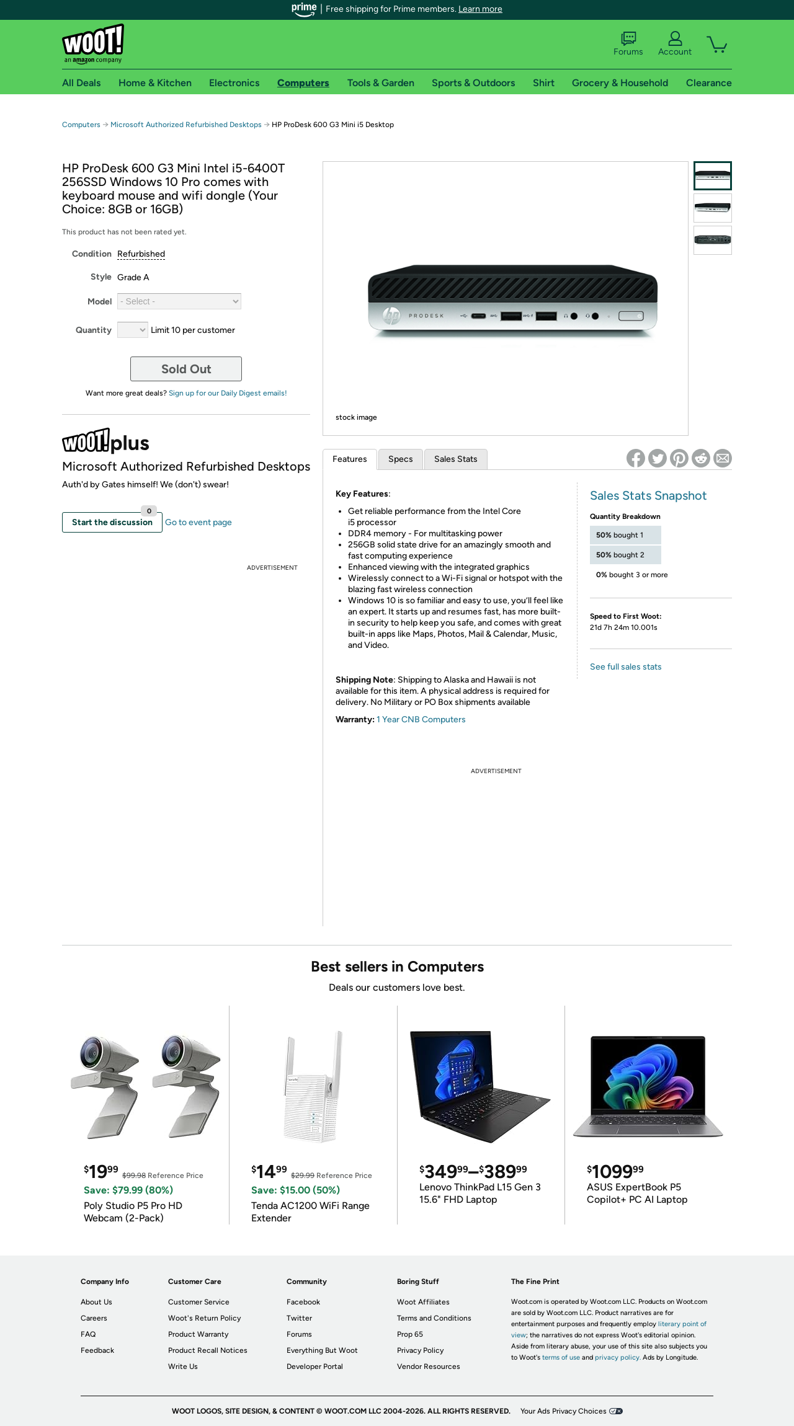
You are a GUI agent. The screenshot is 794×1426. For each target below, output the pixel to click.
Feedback (97, 1350)
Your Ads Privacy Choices (563, 1411)
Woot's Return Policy (204, 1318)
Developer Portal (315, 1366)
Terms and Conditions (434, 1318)
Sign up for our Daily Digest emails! (228, 393)
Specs (400, 459)
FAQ (88, 1334)
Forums (628, 44)
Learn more (480, 9)
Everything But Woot (322, 1350)
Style (101, 277)
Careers (94, 1318)
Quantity (94, 330)
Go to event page (198, 522)
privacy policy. (618, 1357)
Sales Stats (456, 459)
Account (675, 44)
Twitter (299, 1318)
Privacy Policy (420, 1350)
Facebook (303, 1302)
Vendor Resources (428, 1366)
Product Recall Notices (208, 1350)
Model (99, 301)
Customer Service (199, 1302)
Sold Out (186, 368)
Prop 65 (410, 1334)
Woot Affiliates (423, 1302)
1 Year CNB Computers (421, 719)
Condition (92, 254)
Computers (81, 124)
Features (349, 459)
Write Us (183, 1366)
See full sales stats (626, 667)
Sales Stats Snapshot (648, 495)
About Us (96, 1302)
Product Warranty (198, 1334)
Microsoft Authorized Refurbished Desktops (186, 124)
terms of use (561, 1357)
